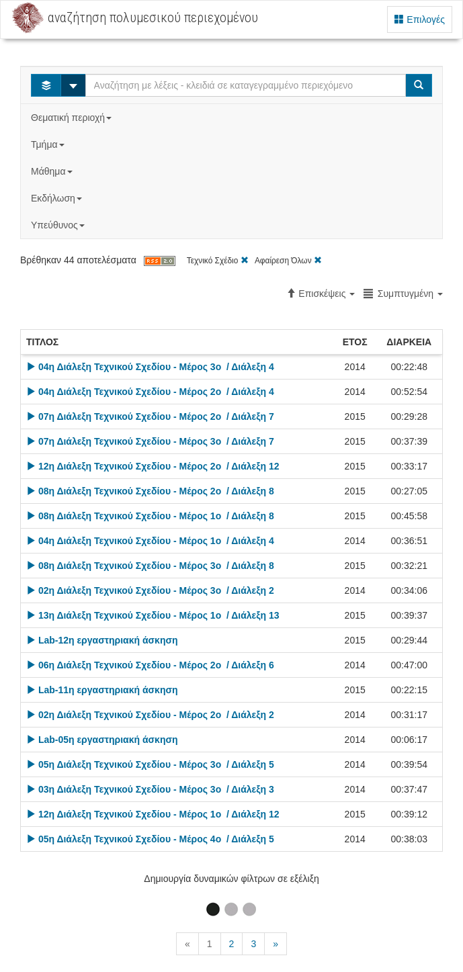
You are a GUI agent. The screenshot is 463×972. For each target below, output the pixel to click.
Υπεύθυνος (59, 225)
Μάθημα (53, 171)
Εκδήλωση (58, 198)
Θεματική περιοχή (72, 117)
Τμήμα (49, 144)
